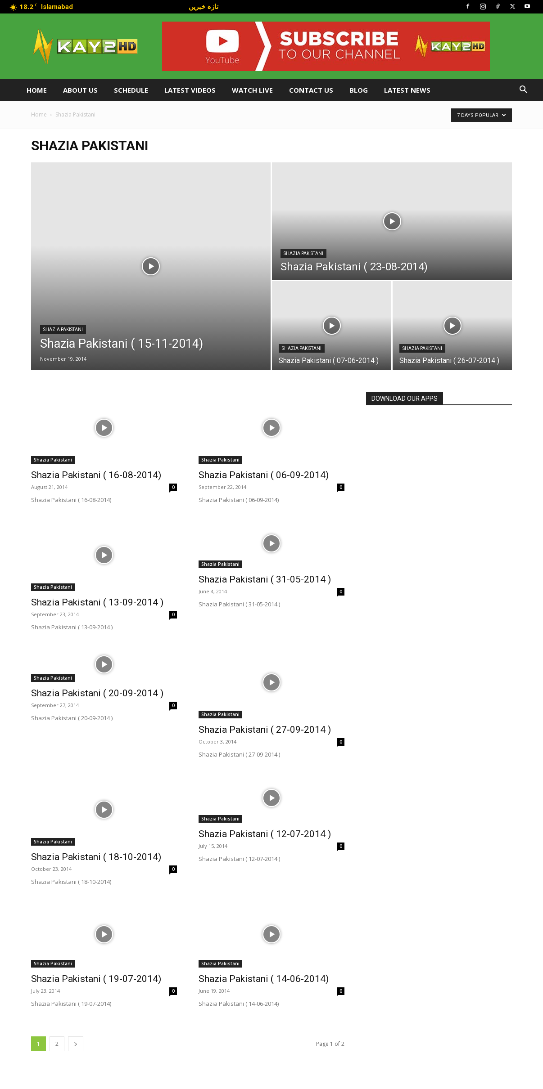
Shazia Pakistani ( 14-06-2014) (264, 978)
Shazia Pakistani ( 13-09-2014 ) (97, 602)
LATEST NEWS (407, 89)
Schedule (131, 89)
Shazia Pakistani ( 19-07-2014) (96, 978)
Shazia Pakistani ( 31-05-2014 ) (265, 579)
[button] (523, 90)
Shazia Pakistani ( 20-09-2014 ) (97, 693)
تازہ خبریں (203, 6)
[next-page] (75, 1043)
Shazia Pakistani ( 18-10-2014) (96, 856)
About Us (80, 89)
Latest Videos (190, 89)
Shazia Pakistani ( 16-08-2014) (96, 475)
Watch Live (252, 89)
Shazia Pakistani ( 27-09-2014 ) (265, 729)
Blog (358, 89)
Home (37, 89)
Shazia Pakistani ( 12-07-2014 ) (265, 834)
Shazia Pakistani (63, 329)
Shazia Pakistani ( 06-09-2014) (264, 475)
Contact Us (311, 89)
